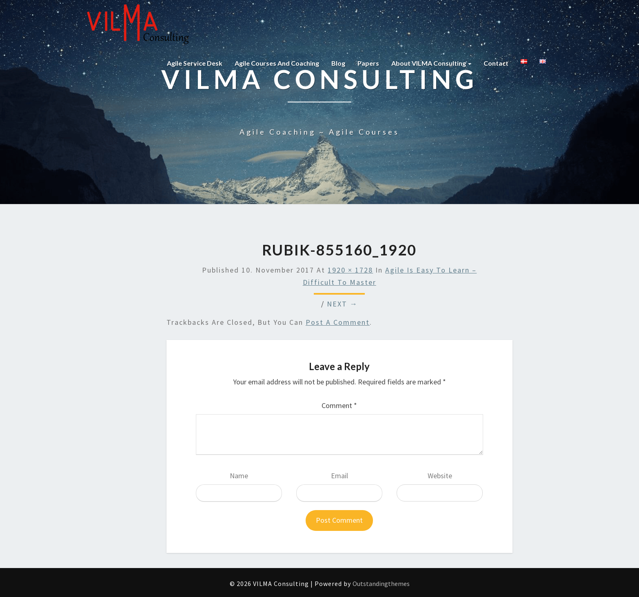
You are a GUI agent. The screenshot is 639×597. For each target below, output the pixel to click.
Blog (338, 63)
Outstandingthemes (381, 583)
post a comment (338, 322)
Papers (368, 63)
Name (239, 475)
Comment (339, 405)
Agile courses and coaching (277, 63)
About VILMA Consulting (431, 63)
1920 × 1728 (350, 270)
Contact (496, 63)
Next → (342, 303)
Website (440, 475)
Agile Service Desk (194, 63)
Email (339, 475)
